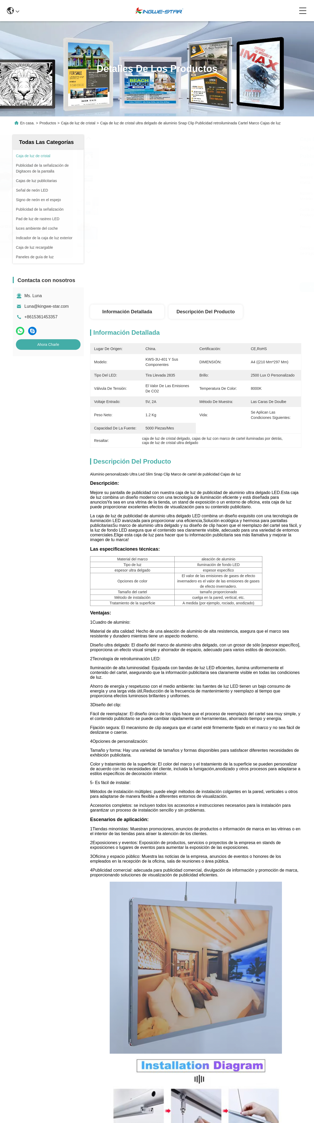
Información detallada (127, 311)
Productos (47, 123)
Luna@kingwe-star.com (46, 306)
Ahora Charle (48, 344)
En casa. (27, 123)
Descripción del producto (205, 311)
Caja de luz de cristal (78, 123)
